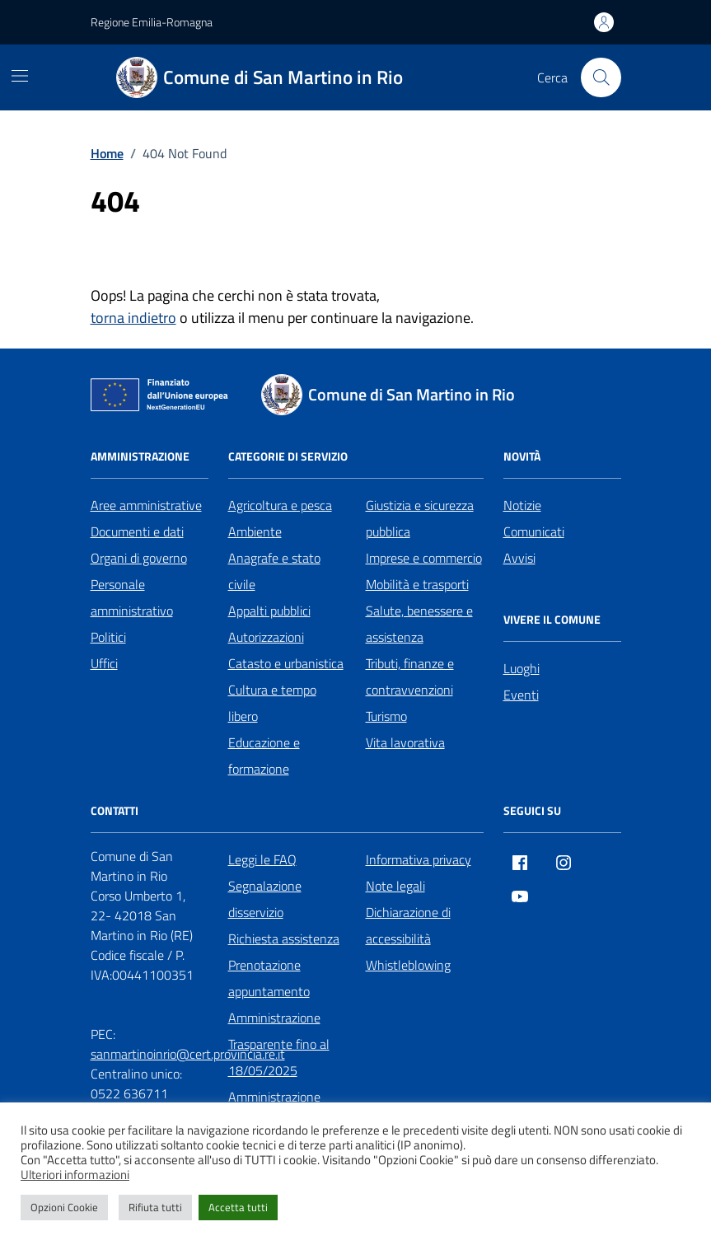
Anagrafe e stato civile (274, 571)
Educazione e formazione (264, 755)
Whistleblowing (408, 965)
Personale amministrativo (132, 597)
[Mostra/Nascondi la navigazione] (20, 76)
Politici (108, 637)
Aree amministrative (146, 505)
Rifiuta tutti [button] (155, 1207)
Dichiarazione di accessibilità (408, 925)
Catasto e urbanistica (286, 663)
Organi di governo (139, 558)
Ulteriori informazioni (75, 1175)
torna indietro (133, 318)
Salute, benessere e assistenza (419, 624)
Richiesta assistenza (283, 938)
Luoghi (521, 668)
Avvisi (519, 558)
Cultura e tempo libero (272, 703)
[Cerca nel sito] (600, 77)
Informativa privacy (418, 859)
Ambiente (255, 531)
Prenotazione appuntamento (269, 978)
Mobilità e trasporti (417, 584)
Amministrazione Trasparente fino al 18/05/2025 (279, 1044)
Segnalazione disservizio (265, 899)
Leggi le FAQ (262, 859)
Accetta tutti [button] (238, 1207)
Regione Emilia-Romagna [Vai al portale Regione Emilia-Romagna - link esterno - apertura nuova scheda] (152, 21)
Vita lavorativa (405, 742)
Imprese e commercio (424, 558)
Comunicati (533, 531)
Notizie (522, 505)
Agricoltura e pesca (280, 505)
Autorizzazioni (266, 637)
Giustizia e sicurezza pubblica (420, 518)
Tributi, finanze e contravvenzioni (410, 676)
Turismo (386, 716)
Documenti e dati (137, 531)
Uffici (104, 663)
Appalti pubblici (269, 610)
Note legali (395, 886)
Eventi (521, 694)
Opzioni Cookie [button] (64, 1207)
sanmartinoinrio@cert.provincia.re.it (188, 1054)
